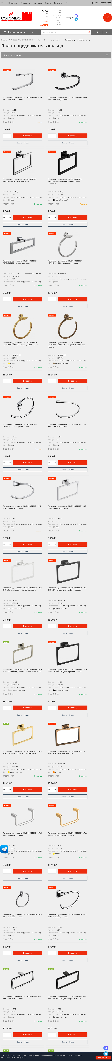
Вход (96, 3)
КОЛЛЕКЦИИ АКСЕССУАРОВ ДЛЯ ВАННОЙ (72, 940)
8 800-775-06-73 (9, 948)
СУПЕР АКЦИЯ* (62, 931)
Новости (59, 1006)
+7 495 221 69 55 (45, 13)
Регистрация (105, 3)
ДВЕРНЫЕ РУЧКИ (62, 953)
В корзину (23, 136)
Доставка (38, 3)
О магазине (26, 3)
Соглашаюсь (103, 1057)
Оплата (48, 3)
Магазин (4, 983)
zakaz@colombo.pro (10, 959)
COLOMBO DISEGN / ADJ (65, 935)
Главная (4, 40)
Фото (3, 992)
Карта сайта (30, 964)
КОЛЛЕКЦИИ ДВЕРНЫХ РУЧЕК (67, 944)
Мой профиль (61, 1027)
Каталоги (58, 3)
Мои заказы (61, 1022)
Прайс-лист (12, 3)
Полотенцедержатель (53, 40)
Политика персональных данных (12, 964)
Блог (3, 988)
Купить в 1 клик (18, 143)
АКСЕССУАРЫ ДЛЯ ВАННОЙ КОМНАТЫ (25, 40)
